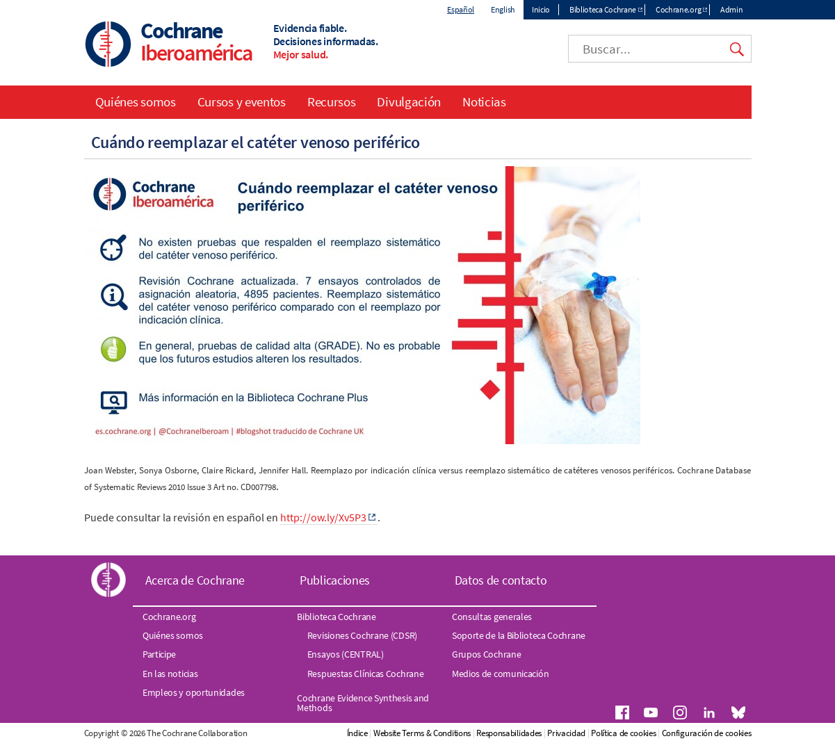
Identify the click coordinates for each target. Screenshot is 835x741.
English (503, 9)
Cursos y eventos (241, 101)
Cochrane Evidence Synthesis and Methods (363, 703)
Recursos (331, 101)
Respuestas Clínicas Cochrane (365, 673)
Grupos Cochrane (486, 654)
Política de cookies (623, 733)
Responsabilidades (509, 733)
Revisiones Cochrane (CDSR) (362, 635)
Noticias (484, 101)
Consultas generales (492, 616)
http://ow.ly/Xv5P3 (323, 517)
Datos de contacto (501, 580)
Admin (731, 9)
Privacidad (566, 733)
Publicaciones (335, 580)
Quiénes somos (135, 101)
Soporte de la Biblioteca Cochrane (518, 635)
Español (460, 9)
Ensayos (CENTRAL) (345, 654)
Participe (159, 654)
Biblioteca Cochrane (602, 9)
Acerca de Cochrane (195, 580)
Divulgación (409, 101)
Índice (357, 733)
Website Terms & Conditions (422, 733)
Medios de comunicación (500, 673)
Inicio (541, 9)
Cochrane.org (678, 9)
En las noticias (170, 673)
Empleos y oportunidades (194, 692)
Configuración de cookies (707, 733)
